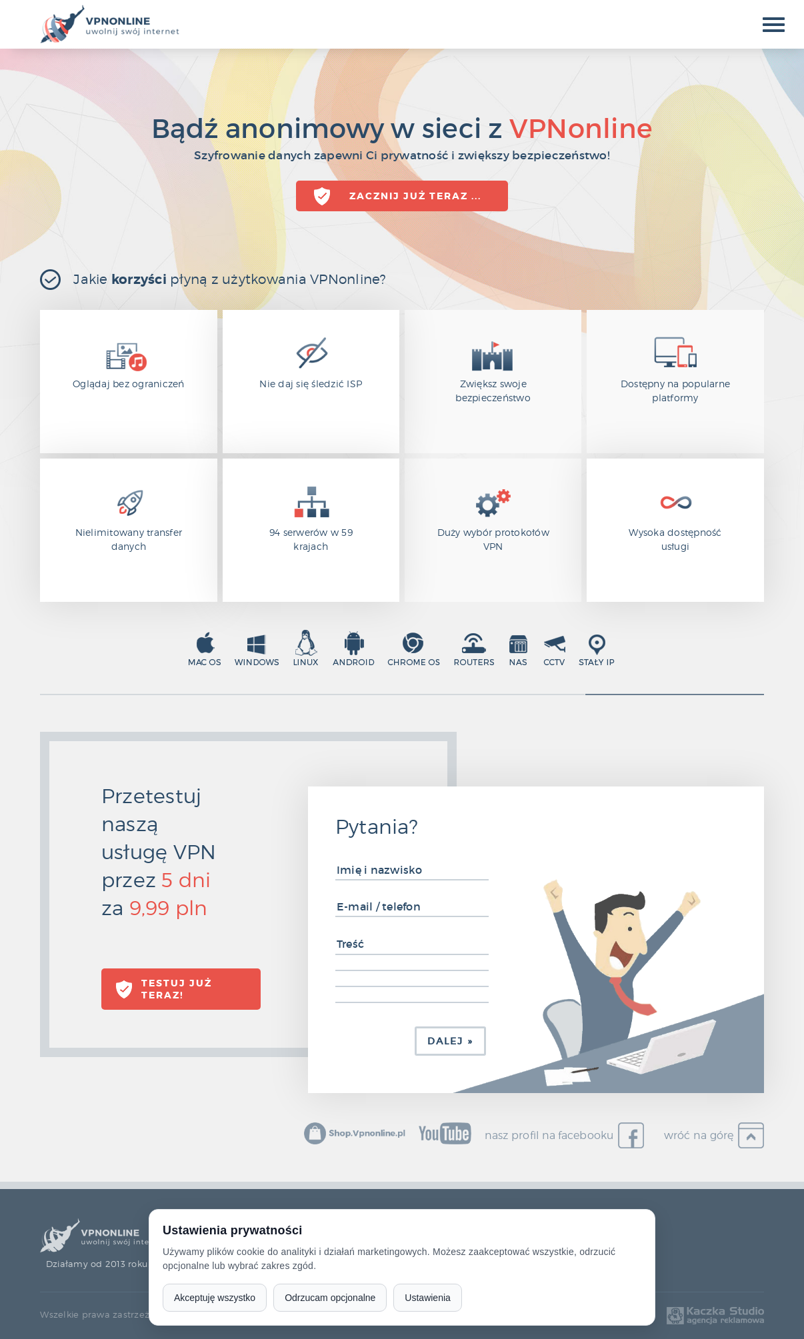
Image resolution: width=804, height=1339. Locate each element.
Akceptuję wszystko (214, 1297)
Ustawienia (427, 1297)
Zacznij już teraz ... (415, 196)
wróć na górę (699, 1135)
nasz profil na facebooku (549, 1135)
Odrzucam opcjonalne (330, 1297)
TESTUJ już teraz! (176, 989)
